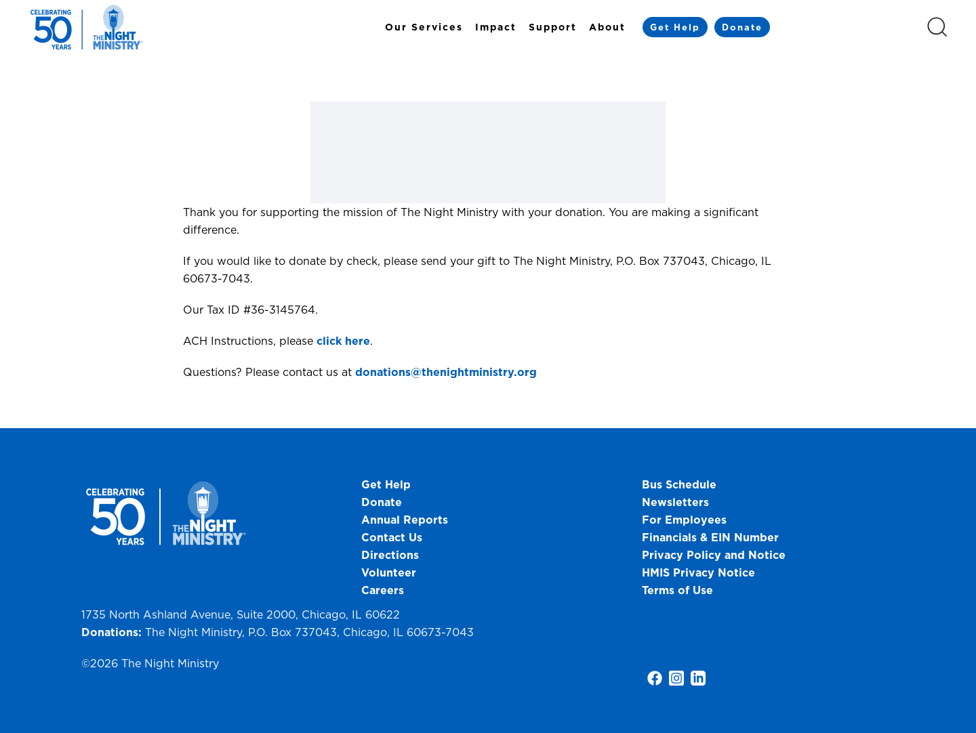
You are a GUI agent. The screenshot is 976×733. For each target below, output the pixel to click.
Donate (742, 27)
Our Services (424, 27)
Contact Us (391, 537)
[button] (937, 27)
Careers (382, 590)
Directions (390, 554)
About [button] (607, 27)
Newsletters (675, 502)
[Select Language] (848, 26)
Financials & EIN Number (710, 537)
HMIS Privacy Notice (698, 572)
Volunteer (388, 572)
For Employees (684, 519)
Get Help (675, 27)
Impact (495, 27)
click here (343, 340)
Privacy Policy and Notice (715, 554)
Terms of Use (677, 590)
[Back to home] (88, 27)
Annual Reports (404, 519)
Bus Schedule (679, 484)
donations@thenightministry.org (446, 371)
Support (553, 27)
